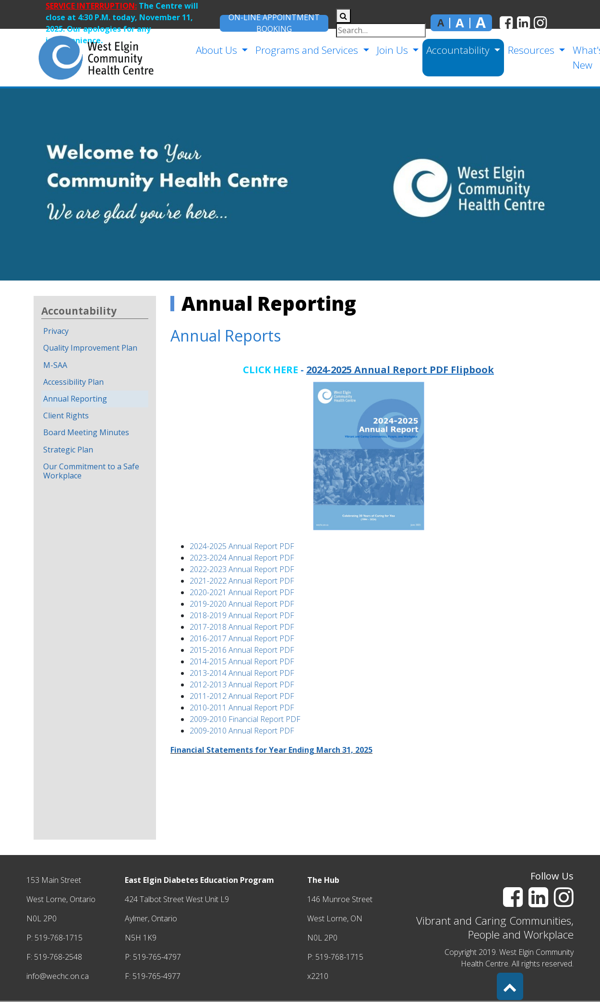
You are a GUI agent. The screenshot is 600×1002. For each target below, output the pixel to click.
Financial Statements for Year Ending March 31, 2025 (271, 750)
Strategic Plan (68, 449)
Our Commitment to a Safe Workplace (91, 471)
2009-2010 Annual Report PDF (242, 730)
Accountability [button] (457, 50)
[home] (79, 57)
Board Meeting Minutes (86, 432)
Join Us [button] (391, 50)
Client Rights (66, 415)
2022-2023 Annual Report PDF (242, 569)
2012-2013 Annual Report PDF (242, 684)
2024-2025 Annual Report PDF (242, 546)
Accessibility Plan (73, 382)
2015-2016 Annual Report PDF (242, 650)
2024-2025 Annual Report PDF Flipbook (400, 369)
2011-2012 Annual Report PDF (242, 696)
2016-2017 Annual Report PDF (242, 638)
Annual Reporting (75, 398)
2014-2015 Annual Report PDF (242, 661)
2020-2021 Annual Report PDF (242, 592)
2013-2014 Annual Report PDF (242, 673)
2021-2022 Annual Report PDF (242, 580)
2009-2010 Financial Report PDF (245, 719)
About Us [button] (215, 50)
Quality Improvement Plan (90, 347)
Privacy (56, 331)
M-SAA (55, 365)
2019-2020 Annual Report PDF (242, 604)
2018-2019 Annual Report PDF (242, 615)
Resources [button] (529, 50)
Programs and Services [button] (305, 50)
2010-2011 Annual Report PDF (242, 707)
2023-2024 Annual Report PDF (242, 557)
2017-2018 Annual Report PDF (242, 627)
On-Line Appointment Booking (274, 23)
